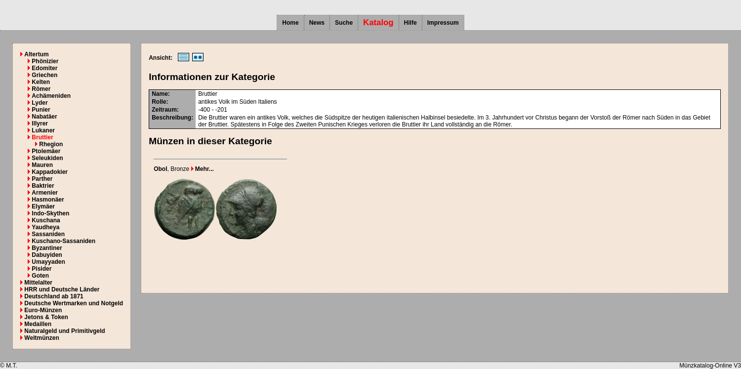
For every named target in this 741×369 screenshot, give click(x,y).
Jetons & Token (46, 317)
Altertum (36, 54)
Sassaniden (48, 234)
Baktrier (43, 185)
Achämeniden (51, 95)
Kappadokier (50, 171)
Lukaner (43, 130)
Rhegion (51, 144)
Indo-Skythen (50, 213)
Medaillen (37, 324)
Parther (42, 178)
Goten (40, 275)
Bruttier (42, 137)
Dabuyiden (47, 254)
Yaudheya (45, 227)
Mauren (42, 165)
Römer (41, 88)
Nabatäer (44, 116)
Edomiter (44, 68)
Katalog (378, 22)
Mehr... (202, 168)
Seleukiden (47, 158)
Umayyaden (48, 261)
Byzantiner (47, 248)
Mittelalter (38, 282)
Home (290, 22)
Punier (41, 109)
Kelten (41, 82)
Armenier (45, 192)
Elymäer (43, 206)
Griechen (44, 75)
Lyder (39, 102)
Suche (344, 22)
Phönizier (45, 61)
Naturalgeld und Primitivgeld (64, 331)
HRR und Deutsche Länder (61, 289)
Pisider (41, 268)
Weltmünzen (41, 337)
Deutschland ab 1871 (53, 296)
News (317, 22)
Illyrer (40, 123)
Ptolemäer (46, 151)
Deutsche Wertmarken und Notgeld (73, 303)
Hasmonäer (48, 199)
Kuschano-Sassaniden (63, 241)
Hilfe (410, 22)
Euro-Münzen (43, 310)
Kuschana (46, 220)
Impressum (443, 22)
